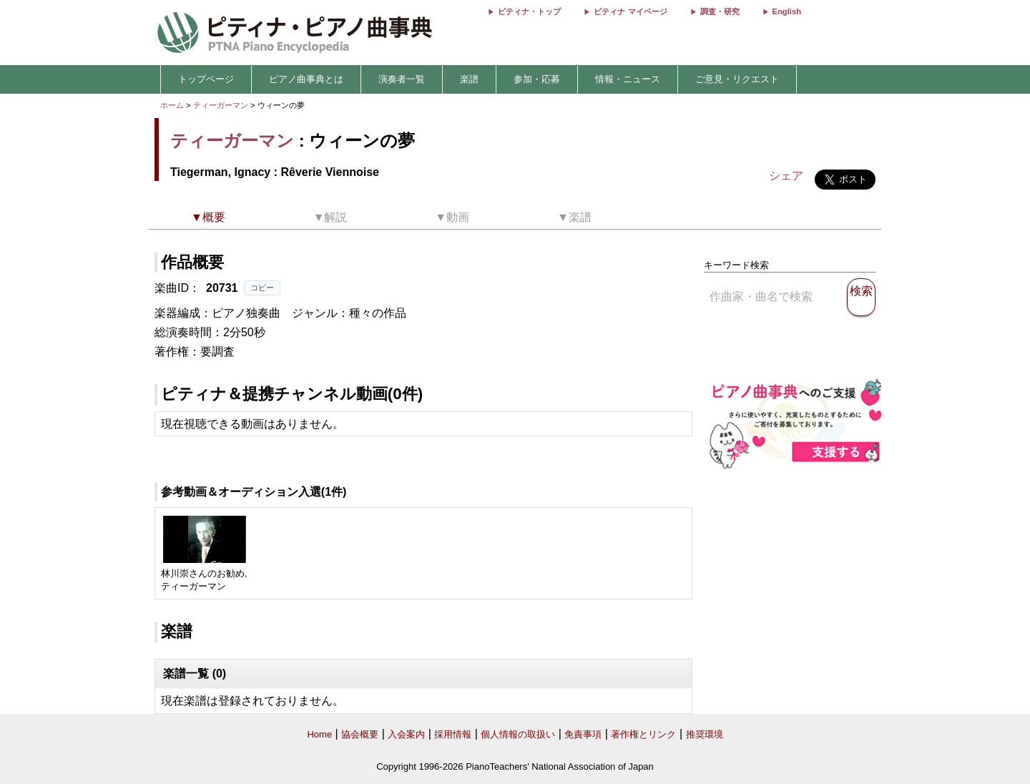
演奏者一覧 (401, 79)
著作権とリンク (643, 734)
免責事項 (583, 734)
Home (319, 734)
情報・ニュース (627, 79)
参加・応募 (537, 79)
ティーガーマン (220, 105)
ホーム (172, 105)
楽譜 (469, 79)
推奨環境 (704, 734)
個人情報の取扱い (518, 734)
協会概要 (359, 734)
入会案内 (406, 734)
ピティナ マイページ (630, 11)
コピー (262, 287)
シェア (786, 176)
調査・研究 (720, 11)
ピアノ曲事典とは (306, 79)
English (786, 11)
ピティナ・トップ (529, 11)
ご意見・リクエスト (737, 79)
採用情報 (452, 734)
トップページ (206, 79)
